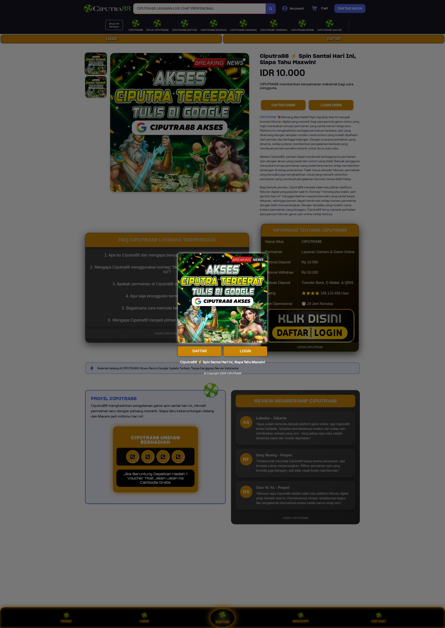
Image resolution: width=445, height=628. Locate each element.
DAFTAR (199, 351)
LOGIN (245, 351)
